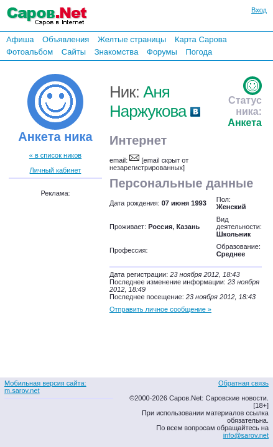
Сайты (74, 51)
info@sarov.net (246, 435)
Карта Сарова (201, 39)
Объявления (65, 39)
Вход (259, 10)
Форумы (162, 51)
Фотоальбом (29, 51)
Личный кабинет (55, 170)
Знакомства (117, 51)
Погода (198, 51)
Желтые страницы (132, 39)
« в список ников (55, 155)
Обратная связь (243, 383)
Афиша (20, 39)
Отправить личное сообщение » (160, 309)
